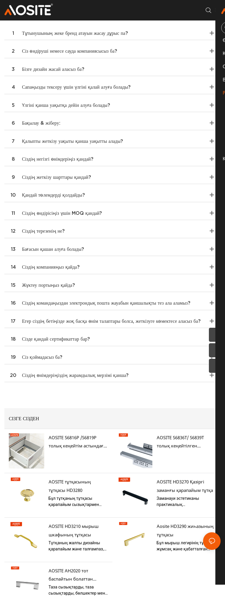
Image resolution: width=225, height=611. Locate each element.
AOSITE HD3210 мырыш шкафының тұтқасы (73, 530)
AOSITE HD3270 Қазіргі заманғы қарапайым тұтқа (185, 486)
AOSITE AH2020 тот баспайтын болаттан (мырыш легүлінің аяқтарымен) (71, 575)
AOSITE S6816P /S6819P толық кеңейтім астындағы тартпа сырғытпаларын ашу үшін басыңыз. (78, 442)
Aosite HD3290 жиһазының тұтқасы (185, 530)
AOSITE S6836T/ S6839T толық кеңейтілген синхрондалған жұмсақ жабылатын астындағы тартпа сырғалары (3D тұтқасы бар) (182, 442)
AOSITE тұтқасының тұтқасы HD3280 (70, 486)
